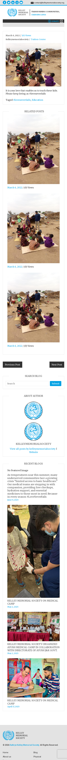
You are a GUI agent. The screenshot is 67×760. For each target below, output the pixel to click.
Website (33, 452)
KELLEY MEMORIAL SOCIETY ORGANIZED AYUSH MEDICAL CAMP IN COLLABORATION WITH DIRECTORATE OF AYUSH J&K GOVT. (33, 647)
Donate (53, 21)
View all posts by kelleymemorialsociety (32, 448)
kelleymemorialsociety (17, 39)
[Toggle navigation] (61, 21)
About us (7, 756)
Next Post (57, 364)
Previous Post (12, 364)
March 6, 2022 (13, 35)
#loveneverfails (22, 99)
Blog (36, 752)
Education (37, 99)
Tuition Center (38, 39)
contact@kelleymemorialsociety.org (49, 3)
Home (5, 752)
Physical (37, 756)
